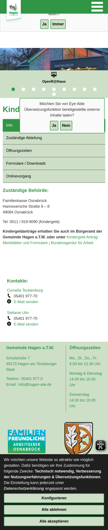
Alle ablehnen (53, 509)
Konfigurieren (54, 498)
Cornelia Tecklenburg (25, 290)
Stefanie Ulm (18, 313)
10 (54, 94)
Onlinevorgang (18, 176)
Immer (58, 24)
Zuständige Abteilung (24, 138)
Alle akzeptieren (53, 521)
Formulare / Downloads (26, 163)
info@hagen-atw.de (34, 384)
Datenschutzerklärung (24, 488)
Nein (66, 125)
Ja (54, 125)
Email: (11, 384)
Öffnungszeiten (19, 150)
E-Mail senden (26, 302)
